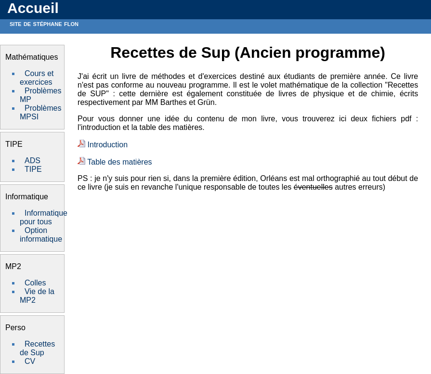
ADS (32, 160)
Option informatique (41, 234)
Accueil (33, 8)
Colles (35, 283)
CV (30, 361)
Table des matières (115, 162)
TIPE (33, 169)
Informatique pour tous (43, 217)
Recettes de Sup (37, 348)
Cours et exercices (36, 77)
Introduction (103, 145)
